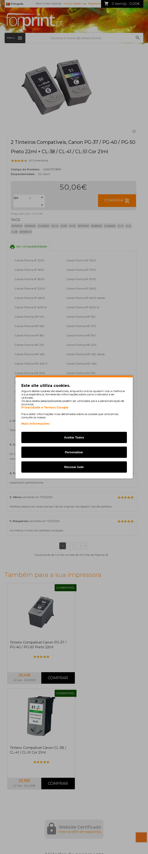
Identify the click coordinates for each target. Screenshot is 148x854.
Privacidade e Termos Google (44, 407)
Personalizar (74, 452)
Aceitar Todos (74, 437)
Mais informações (35, 423)
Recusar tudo (74, 467)
